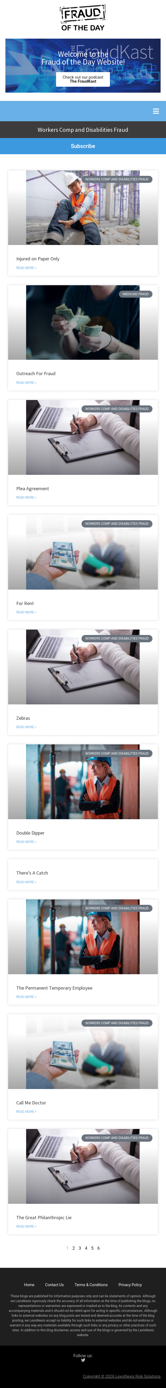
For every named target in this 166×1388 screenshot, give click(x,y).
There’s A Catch (32, 873)
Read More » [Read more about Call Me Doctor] (26, 1112)
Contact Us (54, 1285)
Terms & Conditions (91, 1285)
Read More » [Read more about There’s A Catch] (26, 882)
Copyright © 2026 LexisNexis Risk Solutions (122, 1376)
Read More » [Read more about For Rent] (26, 612)
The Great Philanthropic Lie (43, 1217)
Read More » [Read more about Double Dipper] (26, 842)
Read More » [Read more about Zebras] (26, 727)
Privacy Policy (130, 1285)
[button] (156, 111)
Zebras (23, 718)
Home (29, 1285)
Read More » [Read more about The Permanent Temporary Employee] (26, 997)
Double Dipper (30, 833)
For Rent (25, 603)
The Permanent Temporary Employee (54, 988)
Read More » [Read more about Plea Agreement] (26, 497)
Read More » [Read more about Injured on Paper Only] (26, 268)
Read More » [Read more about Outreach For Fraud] (26, 383)
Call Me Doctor (31, 1103)
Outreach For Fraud (36, 373)
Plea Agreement (32, 488)
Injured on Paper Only (37, 259)
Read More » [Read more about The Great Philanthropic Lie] (26, 1226)
